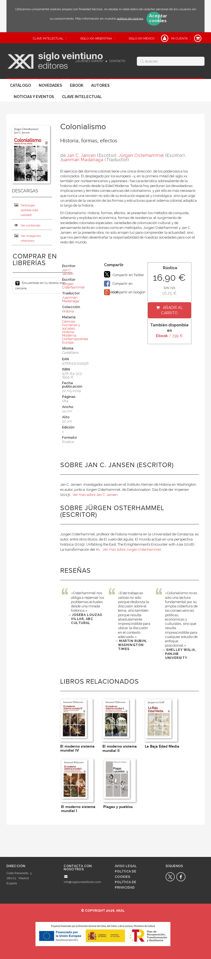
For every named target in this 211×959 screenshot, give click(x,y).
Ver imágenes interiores (27, 238)
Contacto (117, 61)
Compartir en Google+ (125, 292)
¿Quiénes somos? (89, 61)
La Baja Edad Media (162, 746)
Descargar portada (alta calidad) (26, 210)
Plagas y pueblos (118, 807)
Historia (68, 311)
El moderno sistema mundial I (78, 809)
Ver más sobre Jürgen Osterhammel (132, 549)
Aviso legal (126, 866)
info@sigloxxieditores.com (82, 882)
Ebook (76, 85)
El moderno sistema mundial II (119, 748)
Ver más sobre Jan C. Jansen (95, 495)
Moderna (69, 335)
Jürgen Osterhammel (142, 155)
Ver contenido (27, 225)
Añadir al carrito (172, 310)
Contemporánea (75, 339)
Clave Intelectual (82, 97)
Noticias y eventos (34, 97)
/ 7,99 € (169, 336)
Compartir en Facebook (118, 284)
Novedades (50, 85)
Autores (100, 85)
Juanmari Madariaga (81, 159)
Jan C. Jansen (82, 155)
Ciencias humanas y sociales (71, 324)
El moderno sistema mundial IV (77, 748)
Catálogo (20, 85)
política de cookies (130, 18)
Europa (68, 342)
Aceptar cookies (155, 18)
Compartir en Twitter (124, 274)
